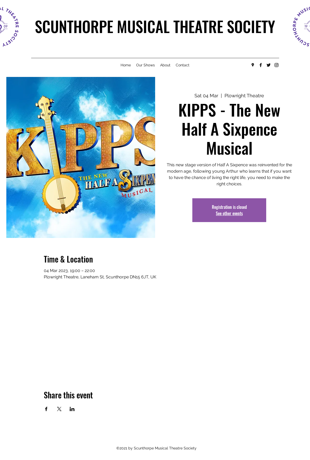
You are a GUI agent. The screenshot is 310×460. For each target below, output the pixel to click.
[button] (145, 65)
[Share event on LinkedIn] (72, 409)
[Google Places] (252, 65)
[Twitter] (268, 65)
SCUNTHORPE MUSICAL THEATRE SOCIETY (155, 26)
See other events (229, 213)
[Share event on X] (59, 409)
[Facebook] (260, 65)
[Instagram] (276, 65)
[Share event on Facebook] (46, 409)
